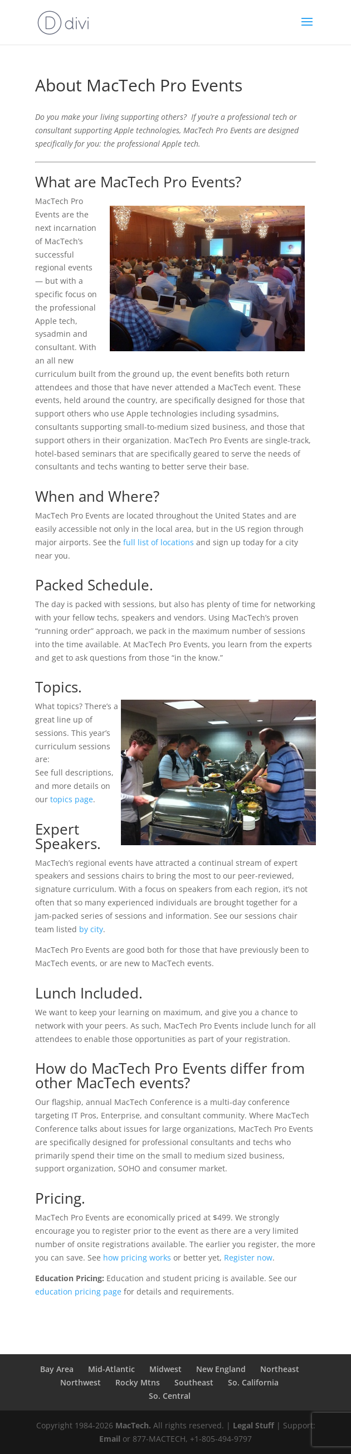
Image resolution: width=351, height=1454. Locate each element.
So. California (253, 1382)
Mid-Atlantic (111, 1369)
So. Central (170, 1395)
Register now (248, 1257)
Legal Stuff (253, 1425)
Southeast (193, 1382)
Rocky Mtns (137, 1382)
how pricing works (137, 1257)
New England (221, 1369)
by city (91, 929)
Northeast (279, 1369)
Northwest (80, 1382)
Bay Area (57, 1369)
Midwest (165, 1369)
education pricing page (78, 1291)
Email (109, 1438)
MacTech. (133, 1425)
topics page (71, 799)
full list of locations (158, 542)
